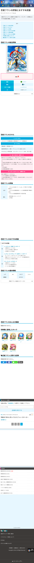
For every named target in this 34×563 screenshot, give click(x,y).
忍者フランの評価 (7, 29)
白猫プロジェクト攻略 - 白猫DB (14, 2)
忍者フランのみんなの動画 (9, 34)
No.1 (2, 414)
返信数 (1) (3, 420)
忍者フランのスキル (7, 27)
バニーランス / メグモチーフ (10, 261)
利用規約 (11, 548)
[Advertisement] (17, 114)
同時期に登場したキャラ (8, 35)
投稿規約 (10, 403)
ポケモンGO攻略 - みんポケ (6, 543)
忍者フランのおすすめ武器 (9, 30)
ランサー (23, 81)
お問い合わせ (22, 548)
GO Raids (2, 540)
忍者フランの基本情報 (8, 32)
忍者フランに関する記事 (9, 37)
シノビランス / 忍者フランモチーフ (12, 246)
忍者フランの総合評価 (8, 25)
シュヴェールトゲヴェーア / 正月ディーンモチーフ (15, 254)
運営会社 (16, 548)
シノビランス (23, 87)
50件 (15, 13)
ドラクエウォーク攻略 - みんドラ (7, 537)
